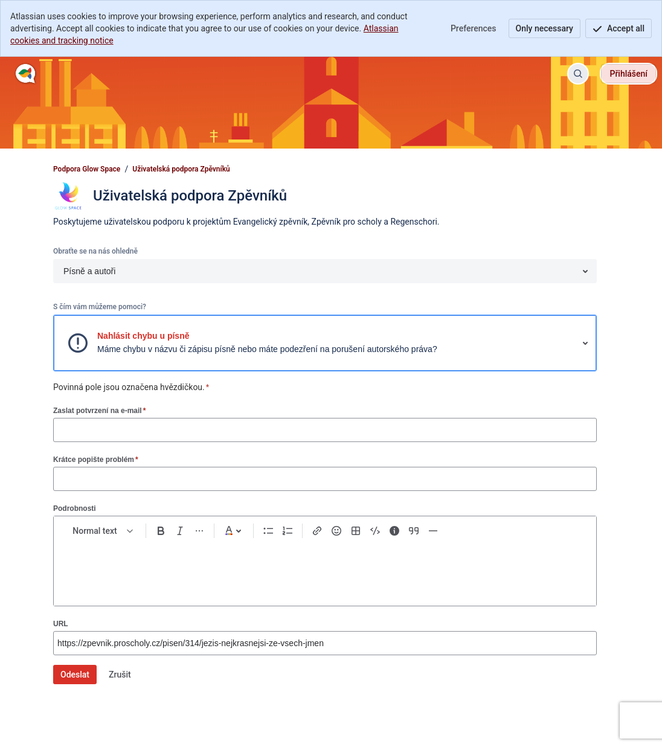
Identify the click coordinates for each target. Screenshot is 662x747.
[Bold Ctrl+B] (160, 530)
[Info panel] (394, 530)
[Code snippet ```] (375, 530)
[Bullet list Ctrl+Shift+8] (268, 530)
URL (60, 624)
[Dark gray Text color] (233, 530)
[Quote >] (413, 530)
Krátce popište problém (95, 459)
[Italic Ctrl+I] (180, 530)
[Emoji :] (336, 530)
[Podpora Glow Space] (26, 73)
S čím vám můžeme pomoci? (99, 307)
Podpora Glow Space (86, 169)
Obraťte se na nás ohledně (95, 251)
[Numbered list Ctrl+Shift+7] (287, 530)
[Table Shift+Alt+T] (355, 530)
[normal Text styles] (103, 530)
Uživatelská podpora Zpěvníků (181, 169)
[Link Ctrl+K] (317, 530)
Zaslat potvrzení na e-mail (99, 410)
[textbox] (325, 567)
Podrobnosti (74, 508)
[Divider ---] (433, 530)
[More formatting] (199, 530)
